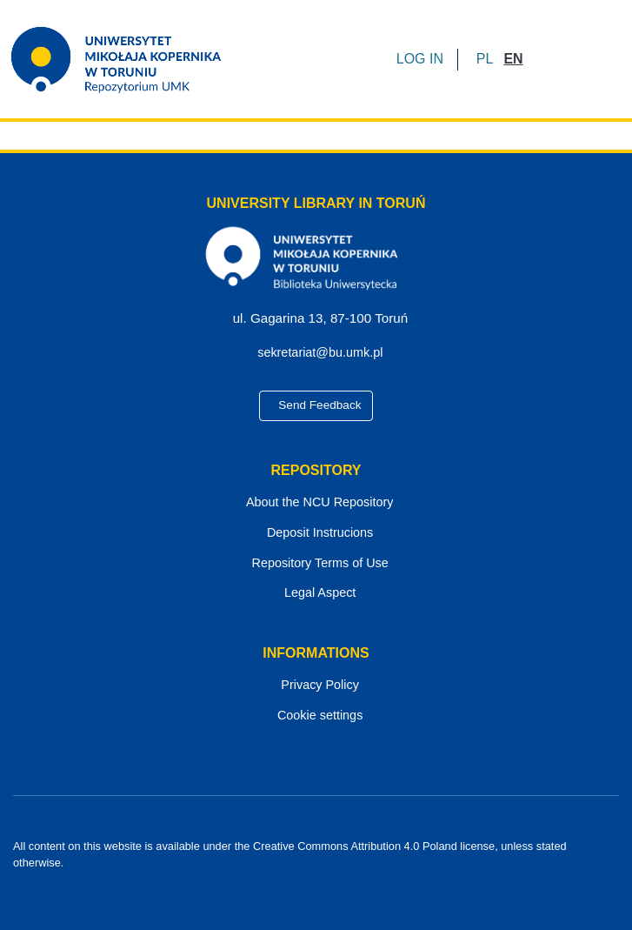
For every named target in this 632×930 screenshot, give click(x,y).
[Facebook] (287, 878)
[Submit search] (542, 59)
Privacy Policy (316, 686)
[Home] (127, 59)
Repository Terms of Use (316, 564)
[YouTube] (317, 878)
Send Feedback (316, 406)
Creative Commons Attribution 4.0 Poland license (368, 846)
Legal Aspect (316, 594)
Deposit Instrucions (316, 533)
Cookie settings (316, 716)
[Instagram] (347, 878)
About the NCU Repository (316, 503)
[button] (484, 59)
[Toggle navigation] (594, 59)
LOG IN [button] (421, 58)
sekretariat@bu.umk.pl (322, 353)
